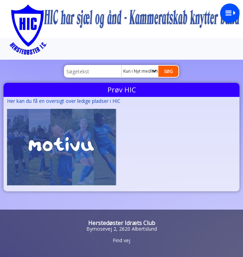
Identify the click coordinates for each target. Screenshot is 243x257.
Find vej (121, 240)
